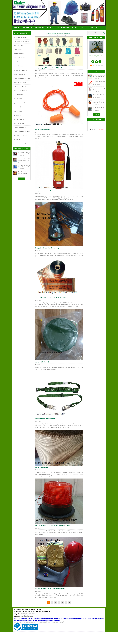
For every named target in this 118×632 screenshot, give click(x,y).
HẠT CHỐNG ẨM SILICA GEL (21, 37)
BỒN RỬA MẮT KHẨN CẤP (21, 135)
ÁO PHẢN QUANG (21, 94)
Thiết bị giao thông (63, 27)
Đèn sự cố (74, 27)
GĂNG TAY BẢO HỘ (21, 123)
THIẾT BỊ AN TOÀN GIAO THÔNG (22, 78)
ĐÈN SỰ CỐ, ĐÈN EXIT (21, 58)
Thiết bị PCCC (50, 27)
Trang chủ (17, 27)
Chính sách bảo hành (44, 622)
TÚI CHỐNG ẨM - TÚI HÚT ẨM (21, 41)
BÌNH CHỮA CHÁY (21, 45)
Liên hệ (98, 27)
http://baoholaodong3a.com (25, 616)
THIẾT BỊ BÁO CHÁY (21, 53)
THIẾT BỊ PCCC (21, 49)
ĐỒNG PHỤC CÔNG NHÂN (21, 70)
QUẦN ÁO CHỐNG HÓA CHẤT (21, 103)
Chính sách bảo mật (19, 622)
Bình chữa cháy (39, 27)
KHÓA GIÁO (21, 139)
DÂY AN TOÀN (21, 115)
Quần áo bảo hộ (27, 27)
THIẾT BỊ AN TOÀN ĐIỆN (21, 127)
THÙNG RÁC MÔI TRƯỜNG (21, 144)
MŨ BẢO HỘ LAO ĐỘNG (21, 82)
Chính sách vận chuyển (57, 622)
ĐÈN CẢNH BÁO (21, 62)
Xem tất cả (21, 178)
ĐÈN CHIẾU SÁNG (21, 66)
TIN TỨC (91, 27)
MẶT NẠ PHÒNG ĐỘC (21, 74)
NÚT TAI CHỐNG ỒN (21, 119)
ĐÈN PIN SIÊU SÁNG (21, 111)
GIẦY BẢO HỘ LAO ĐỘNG (21, 86)
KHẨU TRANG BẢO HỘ (21, 98)
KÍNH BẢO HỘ (21, 107)
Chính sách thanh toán (31, 622)
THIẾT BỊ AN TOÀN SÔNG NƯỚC (22, 131)
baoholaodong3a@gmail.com (25, 615)
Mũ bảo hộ (83, 27)
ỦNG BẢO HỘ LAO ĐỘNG (21, 90)
